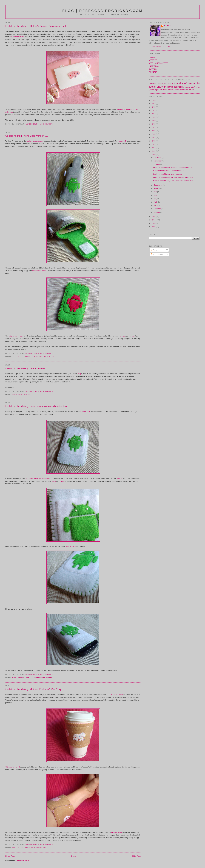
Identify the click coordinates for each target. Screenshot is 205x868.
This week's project (12, 767)
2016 (154, 131)
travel (191, 89)
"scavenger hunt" (17, 37)
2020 (154, 117)
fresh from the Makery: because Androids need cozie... (173, 177)
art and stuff (179, 83)
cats (190, 84)
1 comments (48, 674)
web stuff (51, 356)
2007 (154, 220)
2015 (154, 134)
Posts (154, 250)
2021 (154, 114)
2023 (154, 107)
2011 (154, 148)
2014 (154, 137)
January (157, 212)
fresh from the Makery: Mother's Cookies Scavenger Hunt (35, 26)
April (156, 202)
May (155, 199)
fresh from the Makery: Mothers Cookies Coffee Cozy (33, 689)
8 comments (48, 124)
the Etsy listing (116, 832)
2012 (154, 144)
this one (132, 336)
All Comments (157, 254)
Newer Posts (10, 856)
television (171, 90)
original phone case (16, 336)
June (156, 195)
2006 (154, 223)
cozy (79, 374)
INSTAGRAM (154, 66)
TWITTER (153, 69)
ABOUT (152, 57)
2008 (154, 216)
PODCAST (153, 72)
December (158, 157)
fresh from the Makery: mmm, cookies (25, 368)
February (157, 209)
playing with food (191, 87)
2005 (154, 227)
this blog (122, 336)
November (158, 161)
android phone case (164, 84)
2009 (154, 154)
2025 (154, 100)
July (155, 192)
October (157, 164)
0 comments (48, 391)
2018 (154, 124)
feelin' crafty (18, 356)
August (157, 188)
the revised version (39, 271)
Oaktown (153, 83)
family (14, 677)
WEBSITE (153, 60)
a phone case (85, 411)
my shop (61, 481)
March (156, 205)
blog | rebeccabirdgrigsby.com (102, 11)
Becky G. (167, 25)
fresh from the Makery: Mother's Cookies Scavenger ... (173, 167)
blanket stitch (71, 546)
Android (120, 478)
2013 (154, 141)
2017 (154, 127)
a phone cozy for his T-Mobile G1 (38, 478)
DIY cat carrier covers (115, 694)
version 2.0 (122, 141)
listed (54, 481)
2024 (154, 104)
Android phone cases (34, 141)
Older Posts (136, 856)
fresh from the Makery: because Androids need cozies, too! (36, 406)
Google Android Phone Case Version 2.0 (26, 136)
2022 (154, 110)
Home (73, 856)
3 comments (48, 353)
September (158, 185)
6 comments (48, 844)
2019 (154, 121)
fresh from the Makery (35, 356)
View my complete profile (160, 46)
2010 (154, 151)
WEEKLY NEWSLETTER (158, 63)
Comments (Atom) (22, 861)
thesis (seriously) (181, 90)
